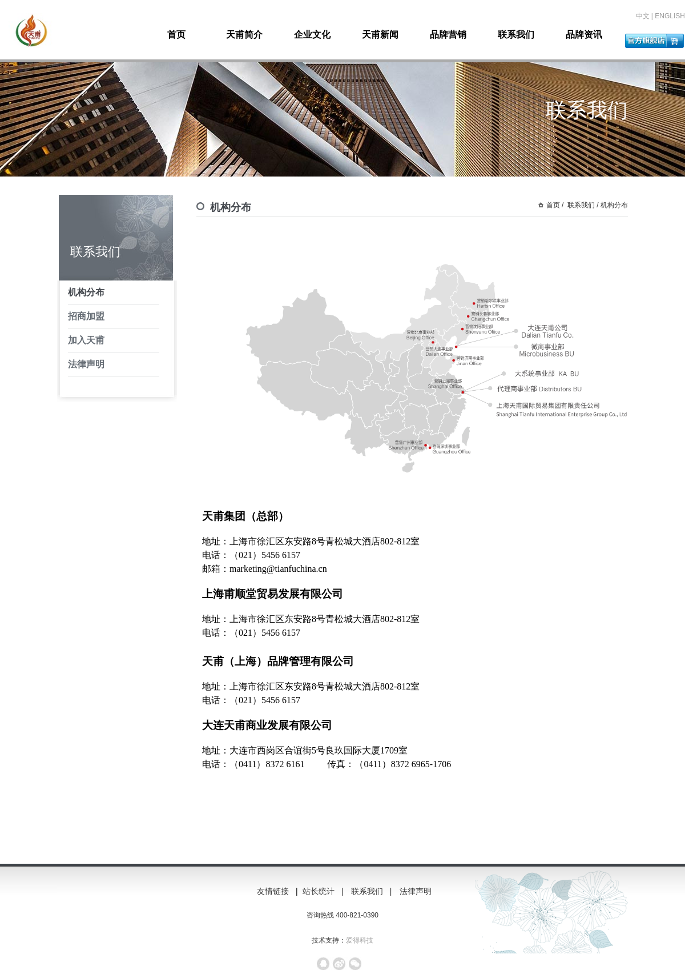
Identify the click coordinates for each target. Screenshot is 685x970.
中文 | (645, 16)
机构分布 (86, 292)
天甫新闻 (380, 34)
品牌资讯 (584, 34)
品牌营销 (448, 34)
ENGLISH (670, 16)
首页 (176, 34)
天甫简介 (244, 34)
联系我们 (516, 34)
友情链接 (273, 891)
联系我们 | (372, 891)
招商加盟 (86, 316)
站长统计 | (324, 891)
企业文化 (312, 34)
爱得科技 (359, 940)
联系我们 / (582, 205)
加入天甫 (86, 340)
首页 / (555, 205)
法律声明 (86, 364)
